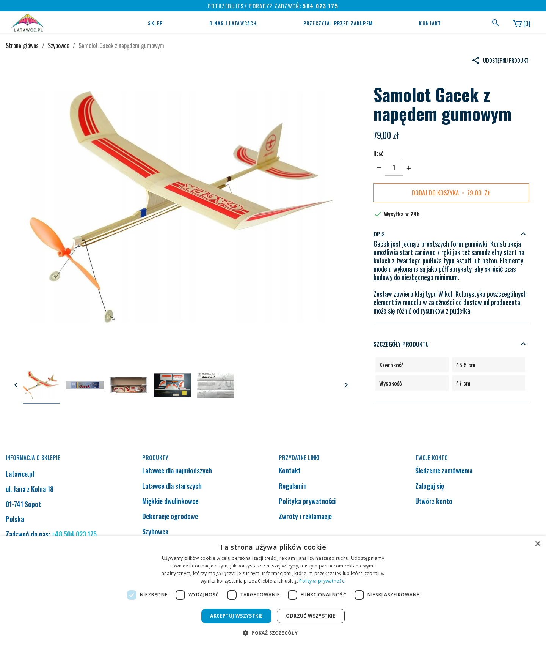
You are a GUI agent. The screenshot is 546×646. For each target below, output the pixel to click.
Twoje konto (431, 457)
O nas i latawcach (233, 23)
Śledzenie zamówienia (443, 470)
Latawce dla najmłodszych (177, 470)
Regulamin (293, 486)
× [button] (537, 544)
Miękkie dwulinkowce (170, 501)
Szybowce (155, 531)
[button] (273, 633)
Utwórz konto (433, 501)
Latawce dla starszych (172, 486)
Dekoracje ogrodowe (170, 516)
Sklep (155, 23)
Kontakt (430, 23)
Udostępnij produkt (500, 60)
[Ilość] (394, 167)
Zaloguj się (429, 486)
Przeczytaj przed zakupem (338, 23)
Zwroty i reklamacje (305, 516)
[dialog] (273, 591)
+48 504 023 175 (74, 534)
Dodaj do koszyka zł (451, 192)
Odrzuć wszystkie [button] (310, 616)
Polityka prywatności (307, 501)
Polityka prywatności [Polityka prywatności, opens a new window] (322, 581)
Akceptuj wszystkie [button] (236, 616)
